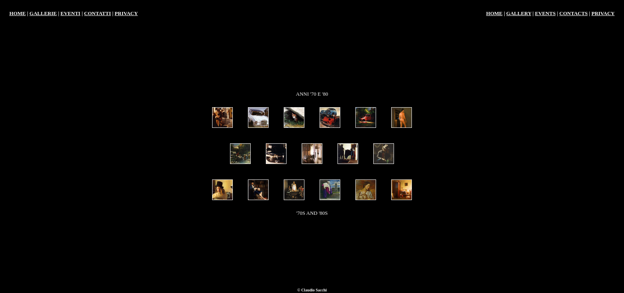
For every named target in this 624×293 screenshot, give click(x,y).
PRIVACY (126, 13)
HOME (18, 13)
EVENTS (545, 13)
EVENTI (70, 13)
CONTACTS (574, 13)
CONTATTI (97, 13)
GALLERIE (43, 13)
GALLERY (518, 13)
